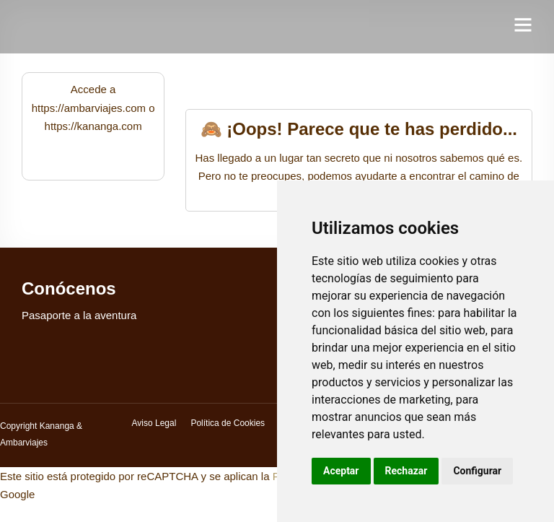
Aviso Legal (154, 423)
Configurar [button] (477, 471)
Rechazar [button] (406, 471)
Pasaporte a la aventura (79, 315)
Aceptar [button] (341, 471)
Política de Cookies (227, 423)
